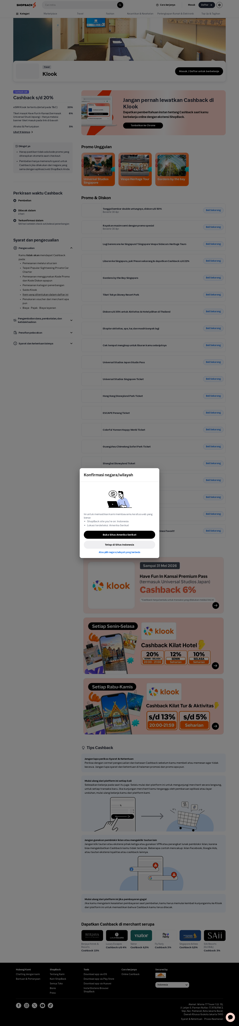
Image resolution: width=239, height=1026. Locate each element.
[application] (230, 1017)
